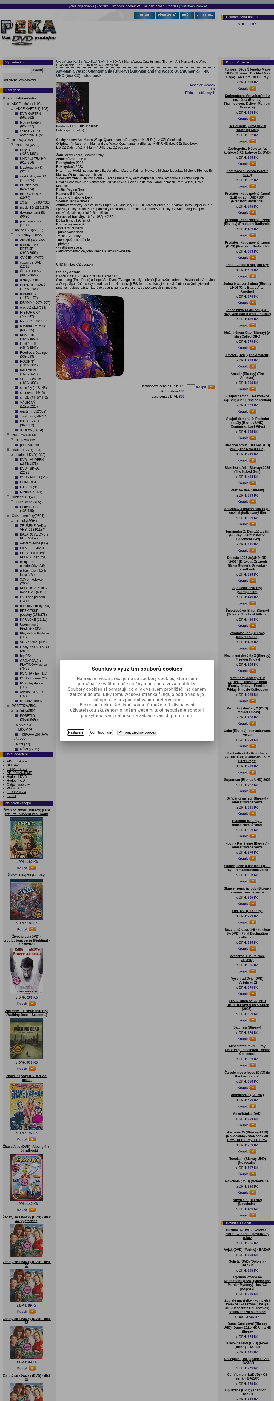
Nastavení (75, 732)
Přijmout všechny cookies (137, 732)
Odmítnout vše (101, 732)
